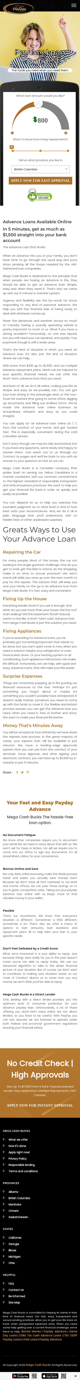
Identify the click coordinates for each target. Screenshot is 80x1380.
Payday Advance (55, 1331)
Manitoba (15, 1204)
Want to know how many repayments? (40, 139)
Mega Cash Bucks (39, 1365)
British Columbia (19, 1198)
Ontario (14, 1211)
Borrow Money (31, 1331)
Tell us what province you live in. (40, 160)
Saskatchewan (18, 1217)
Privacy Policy (17, 1159)
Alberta (13, 1192)
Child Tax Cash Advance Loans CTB (43, 1335)
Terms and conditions (23, 1171)
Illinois (12, 1250)
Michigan (15, 1257)
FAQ (11, 1284)
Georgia (14, 1244)
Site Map (14, 1302)
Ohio (12, 1263)
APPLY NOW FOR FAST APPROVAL (40, 181)
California (15, 1238)
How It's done (17, 1146)
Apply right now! (19, 1152)
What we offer (18, 1140)
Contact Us (16, 1290)
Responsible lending (22, 1165)
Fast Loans (31, 1339)
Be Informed (17, 1296)
